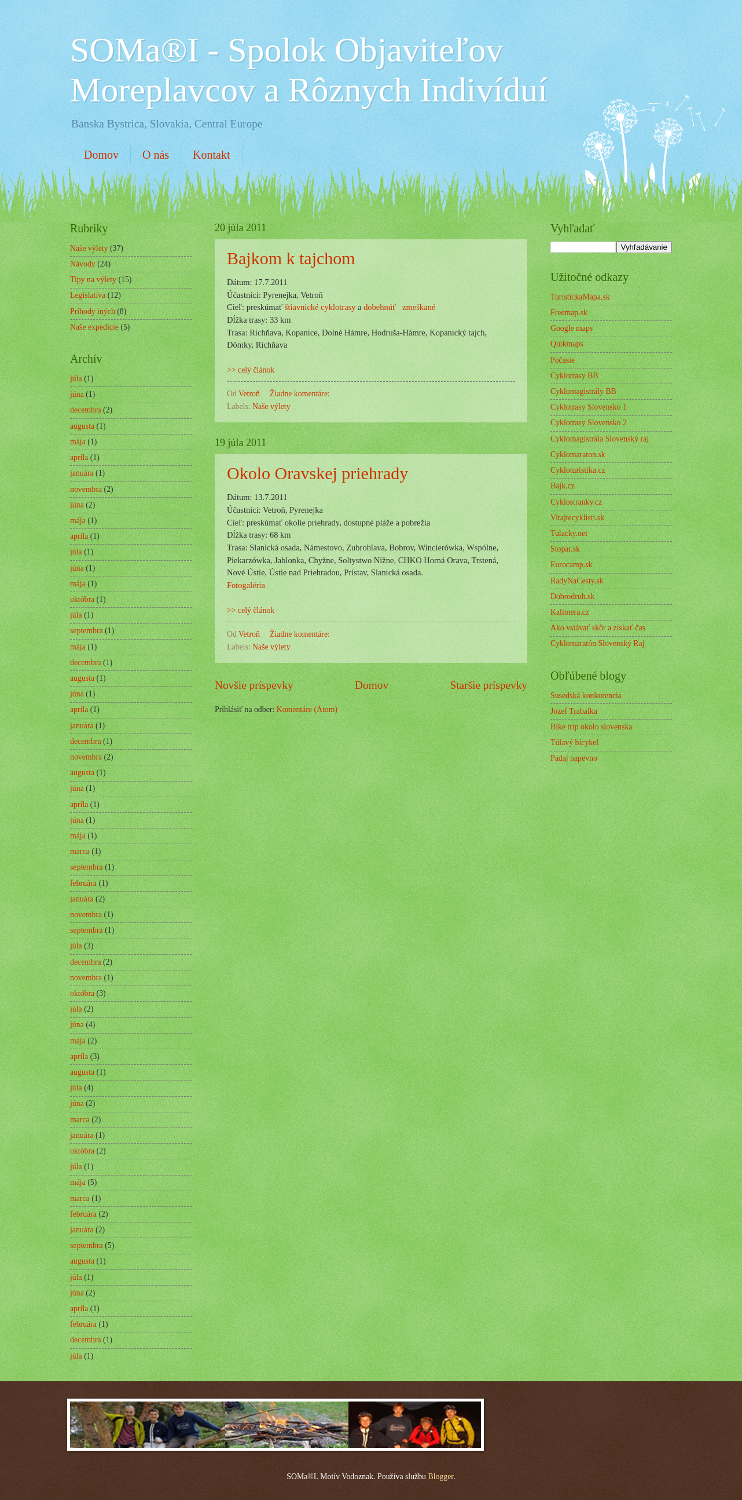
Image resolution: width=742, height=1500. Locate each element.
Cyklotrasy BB (574, 375)
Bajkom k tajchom (291, 258)
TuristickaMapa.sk (580, 297)
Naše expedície (94, 327)
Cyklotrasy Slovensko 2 (588, 422)
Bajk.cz (562, 485)
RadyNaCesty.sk (576, 580)
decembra (85, 410)
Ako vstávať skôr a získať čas (597, 627)
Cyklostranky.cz (576, 502)
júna (77, 394)
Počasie (562, 360)
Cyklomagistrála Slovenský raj (599, 439)
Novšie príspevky (254, 685)
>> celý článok (250, 370)
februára (83, 883)
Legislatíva (87, 295)
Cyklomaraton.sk (577, 454)
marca (80, 851)
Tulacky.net (568, 533)
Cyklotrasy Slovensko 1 (588, 407)
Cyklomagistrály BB (583, 391)
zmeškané (418, 307)
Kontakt (211, 154)
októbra (82, 599)
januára (82, 473)
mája (78, 441)
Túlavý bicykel (574, 742)
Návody (82, 264)
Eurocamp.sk (571, 564)
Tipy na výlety (93, 279)
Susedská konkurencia (586, 695)
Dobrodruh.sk (572, 596)
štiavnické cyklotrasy (320, 307)
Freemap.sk (568, 312)
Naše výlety (271, 406)
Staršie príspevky (488, 685)
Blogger (440, 1476)
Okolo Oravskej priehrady (317, 473)
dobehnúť (379, 307)
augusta (82, 426)
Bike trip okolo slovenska (591, 726)
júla (76, 378)
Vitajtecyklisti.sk (577, 517)
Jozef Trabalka (573, 711)
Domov (101, 154)
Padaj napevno (573, 758)
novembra (86, 489)
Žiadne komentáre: (301, 393)
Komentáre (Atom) (307, 709)
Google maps (571, 328)
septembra (86, 630)
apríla (79, 457)
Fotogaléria (246, 585)
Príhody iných (92, 311)
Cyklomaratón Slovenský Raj (597, 643)
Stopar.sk (565, 549)
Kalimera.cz (569, 612)
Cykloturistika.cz (577, 470)
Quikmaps (566, 344)
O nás (155, 154)
